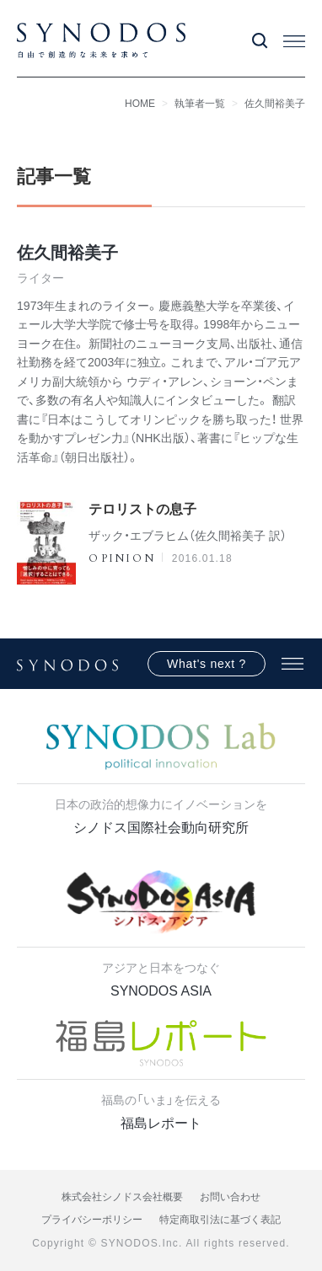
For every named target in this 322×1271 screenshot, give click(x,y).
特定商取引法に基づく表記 (220, 1220)
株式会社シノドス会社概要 (122, 1197)
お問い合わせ (230, 1197)
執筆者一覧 (199, 103)
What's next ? (206, 663)
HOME (140, 103)
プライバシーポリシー (91, 1220)
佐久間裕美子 (274, 103)
